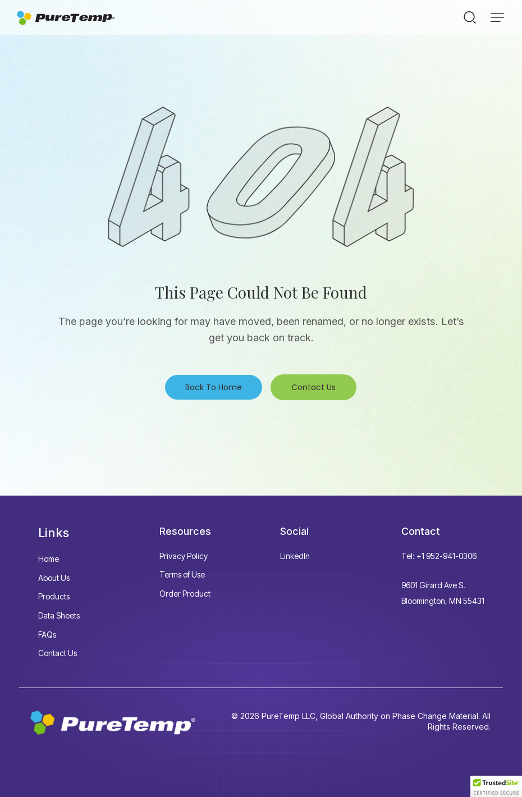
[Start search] (470, 17)
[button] (497, 17)
